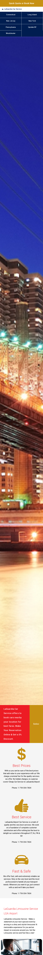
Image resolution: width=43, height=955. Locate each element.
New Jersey (10, 21)
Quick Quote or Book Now (21, 3)
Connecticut (10, 15)
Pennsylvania (11, 27)
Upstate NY (32, 27)
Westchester (10, 33)
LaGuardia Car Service (13, 9)
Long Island (32, 15)
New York (32, 21)
